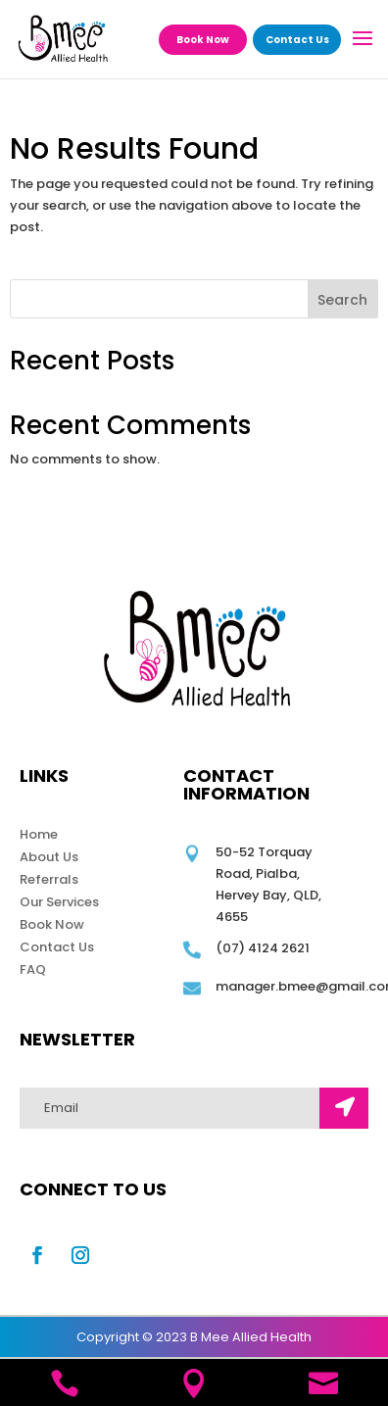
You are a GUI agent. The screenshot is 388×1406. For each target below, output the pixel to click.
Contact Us (297, 39)
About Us (49, 857)
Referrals (49, 879)
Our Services (59, 902)
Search (342, 300)
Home (39, 834)
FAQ (33, 969)
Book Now (202, 39)
